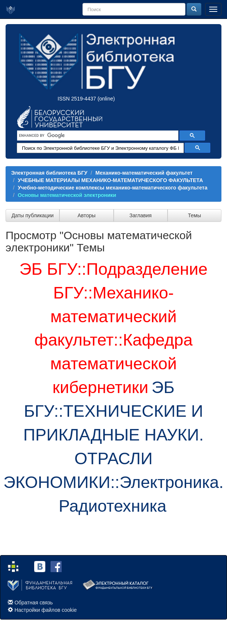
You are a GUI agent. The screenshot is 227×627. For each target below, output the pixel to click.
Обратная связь (33, 602)
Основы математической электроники (67, 195)
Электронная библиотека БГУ (49, 173)
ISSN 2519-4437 (77, 99)
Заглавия (140, 215)
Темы (194, 215)
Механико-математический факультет (144, 173)
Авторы (86, 215)
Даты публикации (32, 215)
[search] (97, 135)
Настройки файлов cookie (45, 610)
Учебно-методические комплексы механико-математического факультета (112, 188)
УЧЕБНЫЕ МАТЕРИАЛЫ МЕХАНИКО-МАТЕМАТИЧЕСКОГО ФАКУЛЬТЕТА (110, 180)
